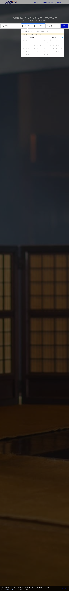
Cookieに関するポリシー (11, 589)
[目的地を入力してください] (12, 26)
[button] (22, 37)
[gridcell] (34, 42)
